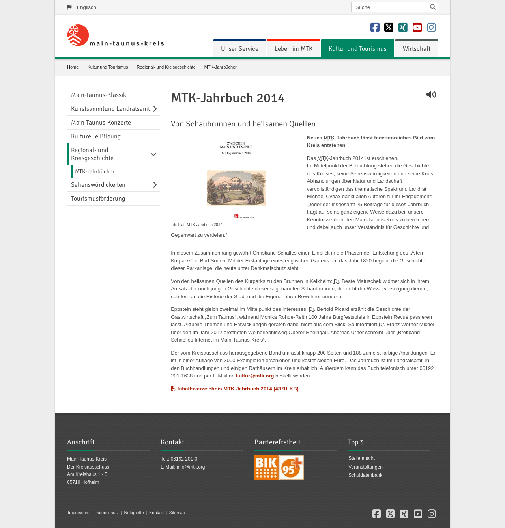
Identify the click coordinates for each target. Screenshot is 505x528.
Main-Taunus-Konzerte (101, 122)
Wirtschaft (416, 49)
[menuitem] (239, 49)
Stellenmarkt (361, 458)
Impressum (78, 512)
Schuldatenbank (365, 475)
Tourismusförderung (98, 199)
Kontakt (156, 512)
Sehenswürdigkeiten (98, 185)
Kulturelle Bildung (96, 136)
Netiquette (134, 512)
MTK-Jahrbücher (220, 67)
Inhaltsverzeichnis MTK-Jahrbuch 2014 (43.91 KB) (235, 389)
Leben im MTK (293, 49)
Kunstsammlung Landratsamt (110, 109)
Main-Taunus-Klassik (98, 95)
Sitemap (177, 512)
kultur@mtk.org (255, 376)
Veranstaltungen (365, 467)
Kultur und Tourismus (358, 49)
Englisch (86, 7)
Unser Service (239, 49)
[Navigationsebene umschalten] (156, 109)
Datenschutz (107, 512)
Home (73, 67)
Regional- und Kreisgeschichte (166, 67)
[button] (376, 516)
